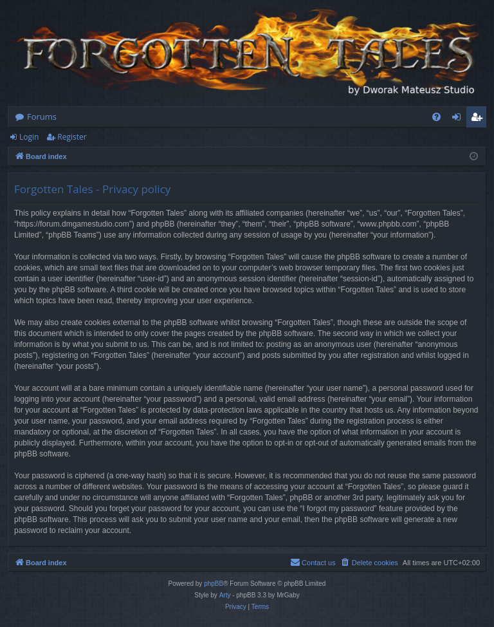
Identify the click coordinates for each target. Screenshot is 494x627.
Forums (42, 116)
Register (71, 136)
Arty (225, 595)
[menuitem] (436, 116)
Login (29, 136)
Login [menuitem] (459, 119)
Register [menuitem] (479, 119)
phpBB (213, 583)
